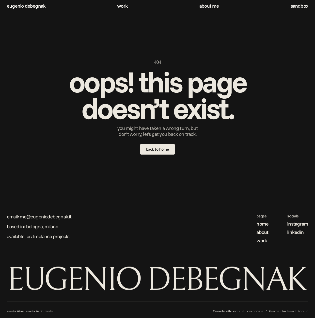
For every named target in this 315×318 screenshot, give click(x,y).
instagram (297, 224)
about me (209, 6)
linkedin (295, 232)
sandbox (299, 6)
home (262, 224)
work (122, 6)
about (262, 232)
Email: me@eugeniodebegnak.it (39, 216)
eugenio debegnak (26, 6)
